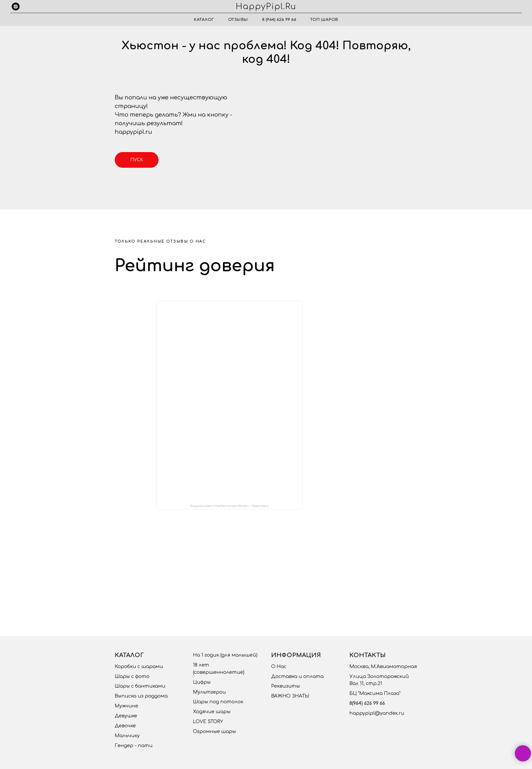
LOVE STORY (208, 721)
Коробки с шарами (139, 666)
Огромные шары (214, 731)
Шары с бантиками (140, 686)
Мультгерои (209, 692)
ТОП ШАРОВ (324, 19)
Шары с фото (132, 676)
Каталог (204, 19)
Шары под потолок (218, 701)
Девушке (126, 715)
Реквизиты (285, 686)
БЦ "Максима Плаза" (375, 693)
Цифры (202, 682)
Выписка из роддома (141, 696)
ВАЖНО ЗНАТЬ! (290, 696)
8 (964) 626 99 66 (279, 19)
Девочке (125, 725)
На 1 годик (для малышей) (225, 655)
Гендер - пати (134, 745)
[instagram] (16, 6)
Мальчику (127, 735)
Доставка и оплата (297, 676)
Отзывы (238, 19)
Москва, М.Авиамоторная (383, 666)
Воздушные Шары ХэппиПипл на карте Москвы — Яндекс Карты (229, 505)
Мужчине (126, 705)
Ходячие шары (212, 711)
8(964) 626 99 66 (367, 703)
